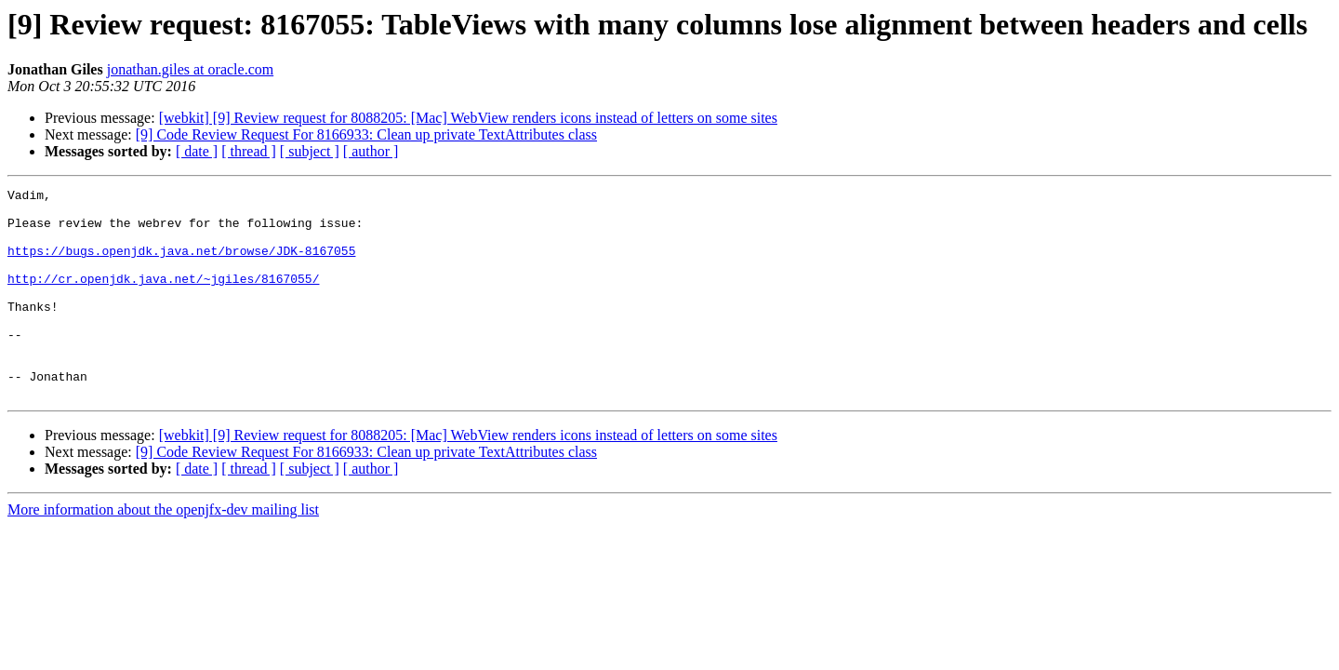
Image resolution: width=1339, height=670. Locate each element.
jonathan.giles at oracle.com (190, 69)
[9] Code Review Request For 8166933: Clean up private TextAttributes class (366, 134)
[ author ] (371, 151)
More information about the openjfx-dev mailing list (163, 551)
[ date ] (197, 151)
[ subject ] (309, 151)
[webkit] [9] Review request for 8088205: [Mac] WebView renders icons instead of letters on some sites (468, 118)
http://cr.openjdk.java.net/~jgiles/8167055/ (163, 297)
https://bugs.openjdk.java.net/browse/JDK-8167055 (181, 264)
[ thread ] (248, 151)
